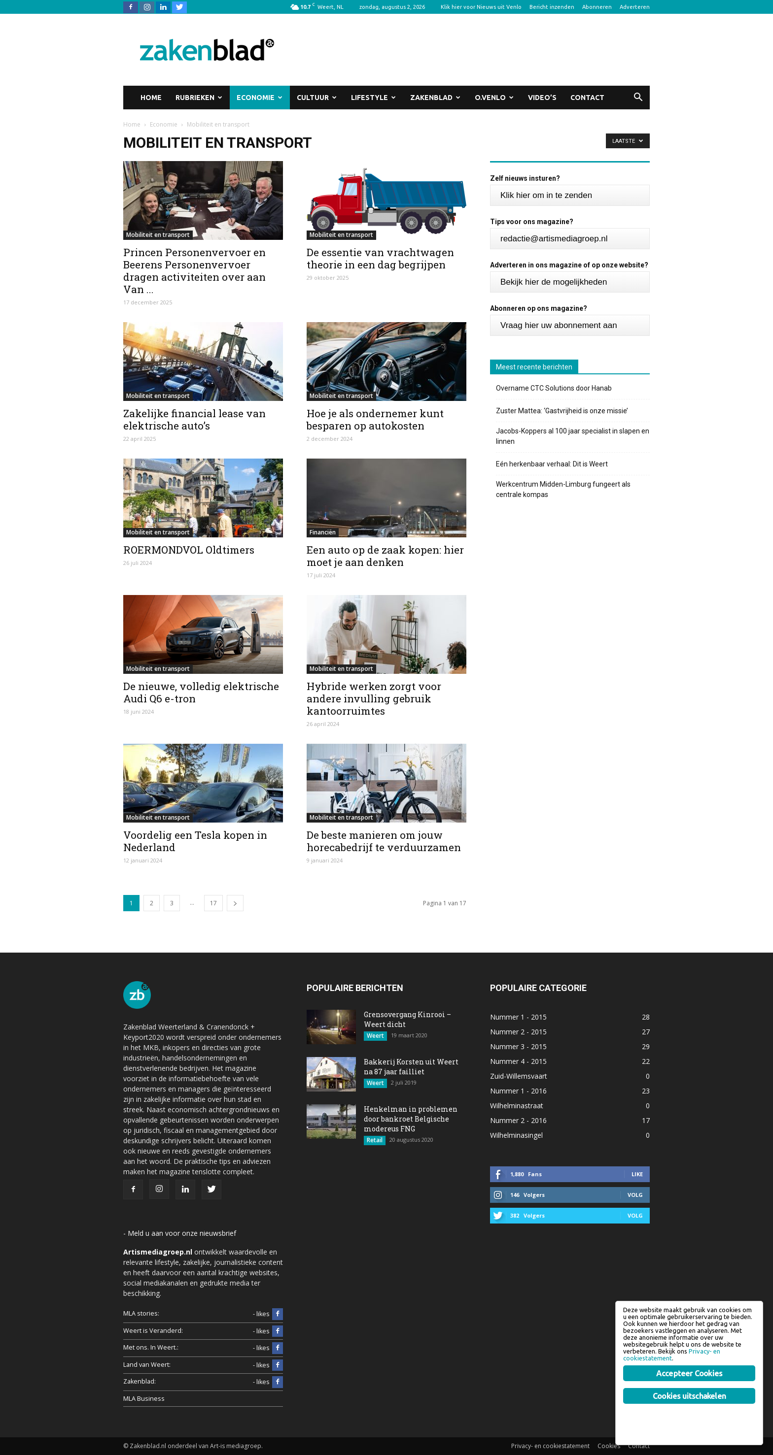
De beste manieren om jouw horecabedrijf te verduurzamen (384, 841)
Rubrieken (199, 97)
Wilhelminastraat (516, 1105)
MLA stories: (141, 1313)
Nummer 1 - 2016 (518, 1090)
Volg (635, 1194)
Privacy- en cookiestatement (550, 1446)
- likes (268, 1314)
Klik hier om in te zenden (546, 195)
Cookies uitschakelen (689, 1395)
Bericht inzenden (551, 7)
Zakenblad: (139, 1381)
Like (637, 1174)
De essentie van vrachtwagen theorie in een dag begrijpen (380, 258)
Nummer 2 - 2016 (518, 1120)
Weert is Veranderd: (153, 1330)
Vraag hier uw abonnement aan (558, 325)
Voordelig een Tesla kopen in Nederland (195, 841)
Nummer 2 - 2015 (518, 1031)
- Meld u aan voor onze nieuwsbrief (179, 1233)
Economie (259, 97)
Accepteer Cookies (689, 1373)
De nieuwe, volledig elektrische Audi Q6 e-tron (201, 692)
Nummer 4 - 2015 (518, 1061)
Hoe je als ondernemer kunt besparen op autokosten (375, 419)
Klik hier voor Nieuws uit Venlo (481, 7)
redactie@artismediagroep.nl (554, 238)
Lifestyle (373, 97)
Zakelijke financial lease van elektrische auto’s (194, 419)
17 (213, 903)
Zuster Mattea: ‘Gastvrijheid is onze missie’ (562, 411)
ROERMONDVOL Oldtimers (188, 550)
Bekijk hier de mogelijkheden (553, 282)
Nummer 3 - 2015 (518, 1046)
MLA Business (144, 1398)
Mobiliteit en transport (158, 235)
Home (151, 97)
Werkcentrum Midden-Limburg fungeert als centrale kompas (563, 489)
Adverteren (635, 7)
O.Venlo (494, 97)
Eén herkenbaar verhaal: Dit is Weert (552, 464)
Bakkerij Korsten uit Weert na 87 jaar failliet (411, 1066)
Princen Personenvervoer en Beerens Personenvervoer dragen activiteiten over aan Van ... (194, 270)
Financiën (323, 532)
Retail (375, 1140)
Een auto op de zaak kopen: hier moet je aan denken (385, 556)
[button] (638, 97)
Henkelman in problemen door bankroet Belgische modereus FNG (410, 1118)
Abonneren (597, 7)
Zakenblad (435, 97)
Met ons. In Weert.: (150, 1347)
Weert (375, 1035)
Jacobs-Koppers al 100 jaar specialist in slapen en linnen (572, 436)
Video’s (542, 97)
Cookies (608, 1446)
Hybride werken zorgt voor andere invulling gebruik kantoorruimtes (374, 698)
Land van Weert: (147, 1364)
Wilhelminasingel (516, 1135)
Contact (587, 97)
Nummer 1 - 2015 (518, 1017)
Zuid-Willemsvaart (518, 1076)
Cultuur (317, 97)
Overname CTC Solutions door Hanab (554, 388)
